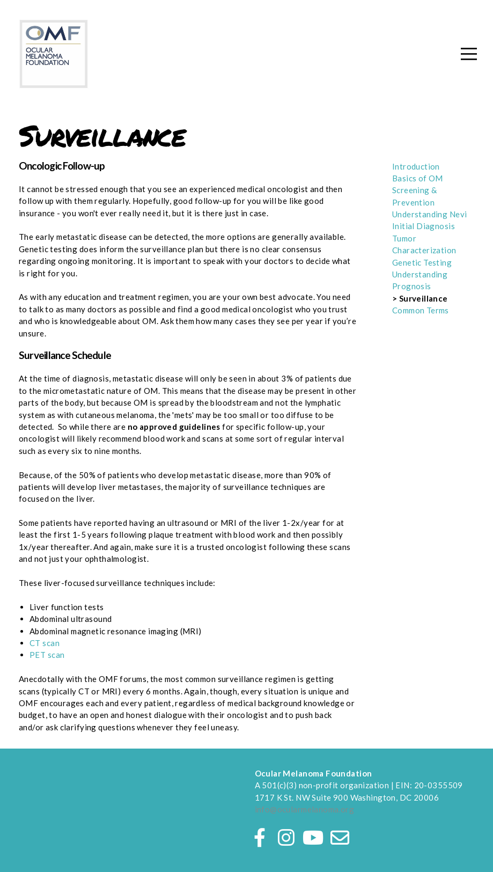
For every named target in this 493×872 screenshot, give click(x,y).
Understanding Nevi (429, 214)
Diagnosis (435, 226)
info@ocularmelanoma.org (305, 809)
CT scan (45, 643)
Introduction (416, 166)
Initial (404, 226)
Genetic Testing (422, 262)
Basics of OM (417, 178)
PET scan (47, 655)
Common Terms (420, 310)
